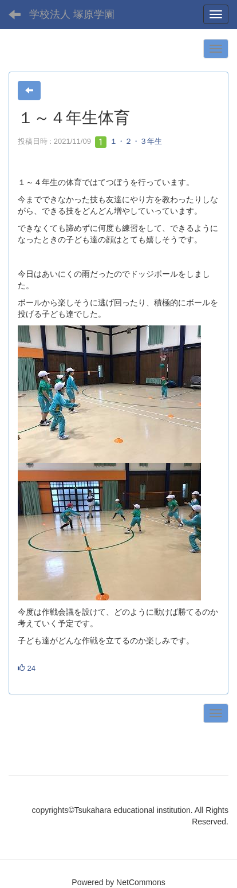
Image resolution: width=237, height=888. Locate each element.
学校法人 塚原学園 (71, 14)
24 (26, 668)
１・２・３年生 (128, 141)
